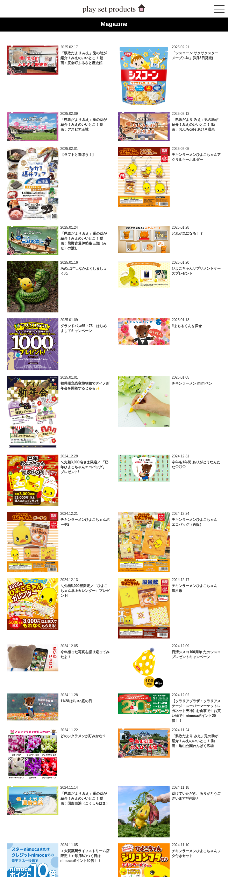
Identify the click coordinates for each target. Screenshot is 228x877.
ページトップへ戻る (204, 852)
